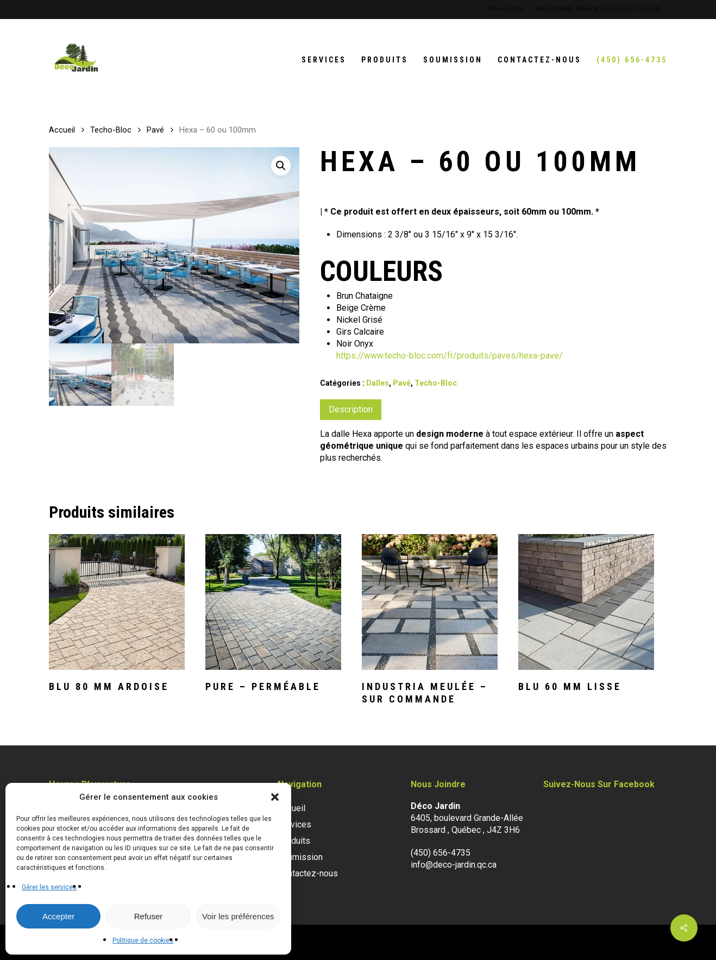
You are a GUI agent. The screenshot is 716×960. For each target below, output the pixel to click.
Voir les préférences (238, 916)
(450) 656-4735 (440, 853)
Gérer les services (49, 887)
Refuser (148, 916)
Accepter (58, 916)
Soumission (300, 857)
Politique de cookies (142, 940)
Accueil (62, 130)
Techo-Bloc (110, 130)
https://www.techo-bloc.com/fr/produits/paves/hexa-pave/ (449, 355)
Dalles (377, 383)
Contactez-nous (308, 873)
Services (294, 824)
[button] (274, 797)
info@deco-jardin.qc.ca (454, 864)
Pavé (155, 130)
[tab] (350, 409)
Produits (294, 841)
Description (351, 409)
